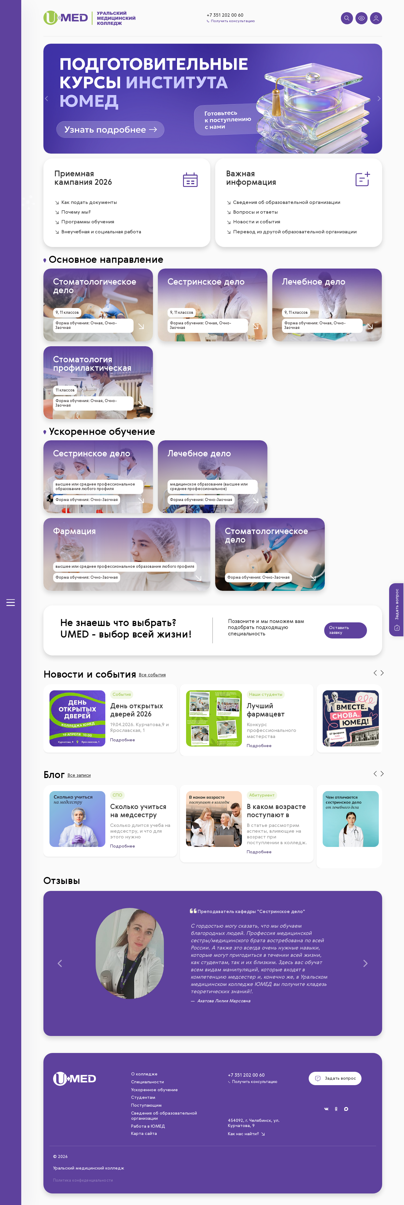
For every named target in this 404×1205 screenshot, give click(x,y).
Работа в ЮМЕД (148, 1126)
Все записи (108, 776)
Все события (167, 676)
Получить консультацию (231, 21)
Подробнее (120, 735)
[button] (51, 98)
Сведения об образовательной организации (164, 1116)
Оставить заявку (314, 630)
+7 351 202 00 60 (225, 15)
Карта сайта (144, 1134)
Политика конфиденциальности (82, 1181)
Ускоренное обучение (154, 1090)
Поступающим (146, 1105)
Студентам (143, 1097)
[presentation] (375, 673)
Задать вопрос (397, 610)
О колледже (144, 1074)
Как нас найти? (247, 1134)
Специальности (147, 1082)
